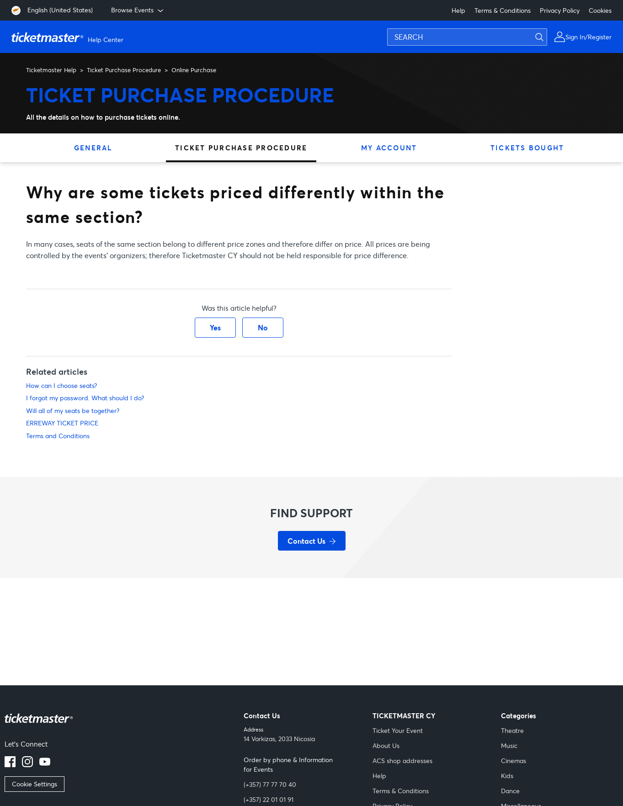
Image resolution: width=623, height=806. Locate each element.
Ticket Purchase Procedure (124, 70)
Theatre (512, 730)
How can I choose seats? (61, 385)
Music (509, 745)
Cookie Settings (34, 783)
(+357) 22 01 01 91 (268, 799)
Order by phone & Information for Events (288, 764)
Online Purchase (193, 70)
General (93, 147)
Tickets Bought (527, 147)
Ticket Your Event (398, 730)
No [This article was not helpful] (263, 327)
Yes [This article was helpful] (215, 327)
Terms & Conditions (502, 10)
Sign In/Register (588, 36)
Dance (510, 790)
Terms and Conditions (58, 435)
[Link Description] (39, 724)
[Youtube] (44, 764)
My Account (389, 147)
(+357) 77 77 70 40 (270, 784)
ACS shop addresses (402, 760)
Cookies (600, 10)
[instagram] (27, 764)
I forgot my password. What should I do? (85, 397)
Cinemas (513, 760)
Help (458, 10)
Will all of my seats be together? (72, 410)
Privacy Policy (560, 10)
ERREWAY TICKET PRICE (62, 423)
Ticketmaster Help (51, 70)
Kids (507, 775)
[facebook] (10, 764)
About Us (386, 745)
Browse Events (138, 10)
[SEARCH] (467, 37)
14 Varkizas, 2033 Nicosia (279, 738)
